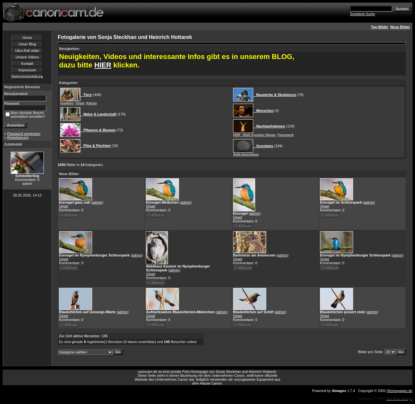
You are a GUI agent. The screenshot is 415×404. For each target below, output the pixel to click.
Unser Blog (27, 44)
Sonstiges (263, 146)
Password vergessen (23, 134)
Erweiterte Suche (362, 14)
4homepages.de (399, 391)
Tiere (86, 95)
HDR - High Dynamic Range (254, 135)
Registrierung (17, 137)
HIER (103, 65)
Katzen (91, 103)
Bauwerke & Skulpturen (274, 95)
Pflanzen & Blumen (98, 130)
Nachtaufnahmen (269, 126)
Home (27, 38)
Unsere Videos (27, 57)
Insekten (67, 103)
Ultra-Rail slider (27, 51)
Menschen (263, 111)
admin (97, 202)
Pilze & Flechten (95, 146)
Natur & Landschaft (98, 114)
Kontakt (27, 63)
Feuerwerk (286, 135)
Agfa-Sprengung (245, 154)
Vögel (80, 103)
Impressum (27, 70)
